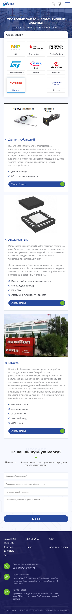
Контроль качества (9, 549)
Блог (6, 555)
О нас (29, 547)
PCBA (51, 539)
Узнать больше (38, 184)
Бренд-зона (32, 539)
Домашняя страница (10, 541)
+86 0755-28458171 (53, 3)
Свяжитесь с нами (58, 547)
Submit (36, 519)
